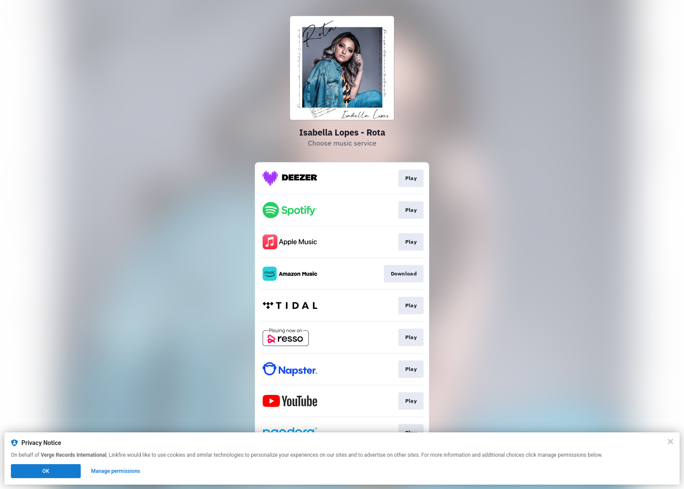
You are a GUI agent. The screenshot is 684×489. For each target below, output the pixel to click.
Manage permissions (115, 471)
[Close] (670, 441)
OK (45, 471)
